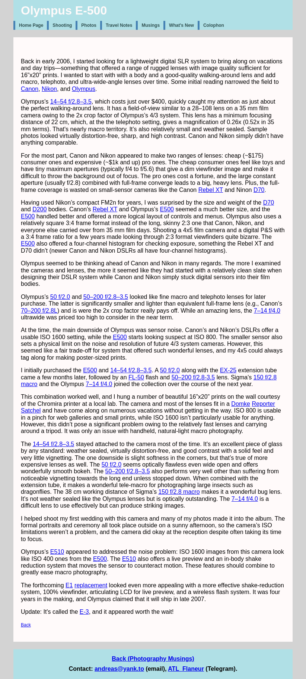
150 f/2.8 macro (179, 492)
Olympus (83, 89)
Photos (88, 25)
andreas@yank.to (119, 669)
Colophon (213, 25)
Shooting (62, 25)
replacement (90, 585)
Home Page (31, 25)
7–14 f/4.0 (267, 310)
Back (26, 625)
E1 (69, 585)
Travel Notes (119, 25)
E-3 (84, 612)
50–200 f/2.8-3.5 (193, 377)
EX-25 (228, 370)
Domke (240, 404)
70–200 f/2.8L (39, 310)
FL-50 (136, 377)
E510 (57, 552)
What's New (181, 25)
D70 (259, 190)
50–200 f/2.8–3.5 (105, 297)
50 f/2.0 (60, 297)
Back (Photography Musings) (153, 659)
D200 (39, 209)
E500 (167, 209)
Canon (29, 89)
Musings (150, 25)
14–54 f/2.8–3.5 (71, 101)
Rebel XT (210, 190)
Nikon (49, 89)
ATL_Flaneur (186, 669)
